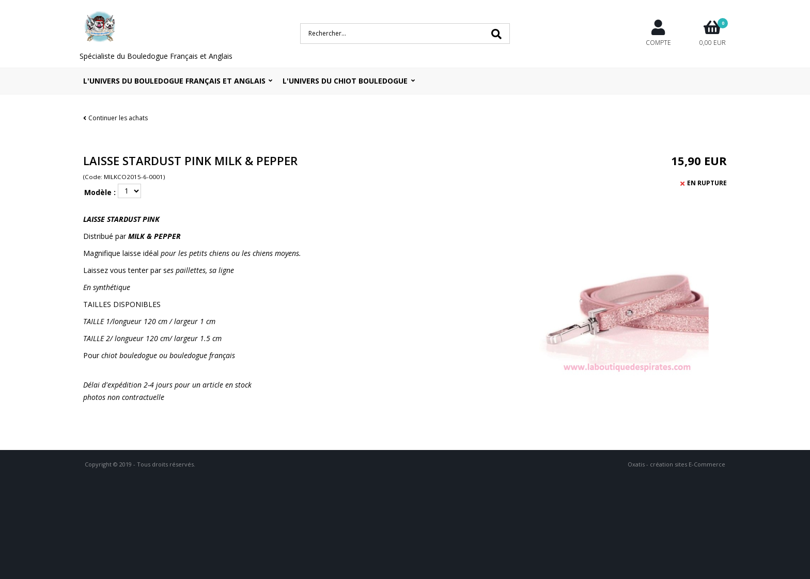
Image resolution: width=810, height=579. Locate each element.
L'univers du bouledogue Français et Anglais (174, 81)
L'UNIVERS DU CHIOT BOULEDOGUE (345, 81)
